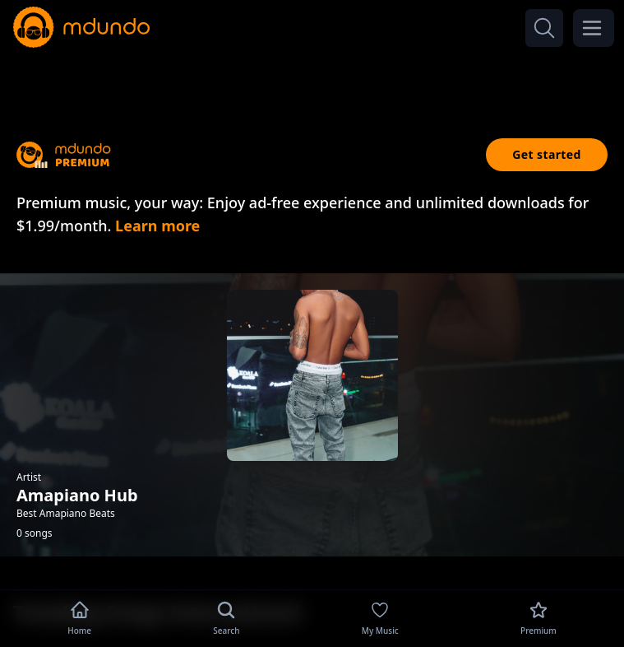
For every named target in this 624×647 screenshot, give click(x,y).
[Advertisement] (312, 80)
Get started (546, 154)
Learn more (157, 225)
